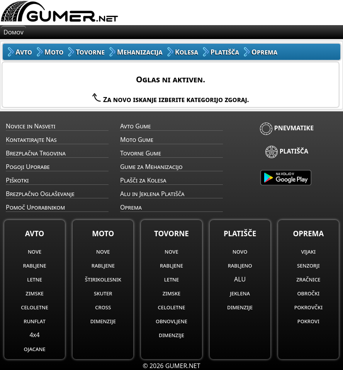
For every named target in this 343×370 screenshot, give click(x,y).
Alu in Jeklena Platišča (152, 193)
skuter (103, 293)
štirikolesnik (103, 279)
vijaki (308, 251)
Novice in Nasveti (30, 126)
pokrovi (308, 321)
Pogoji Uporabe (28, 166)
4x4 (34, 335)
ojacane (35, 348)
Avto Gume (135, 126)
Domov (13, 32)
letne (34, 279)
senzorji (308, 265)
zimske (34, 293)
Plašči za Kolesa (143, 180)
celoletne (34, 307)
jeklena (240, 293)
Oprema (131, 207)
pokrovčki (308, 307)
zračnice (308, 279)
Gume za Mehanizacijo (151, 166)
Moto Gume (136, 139)
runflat (35, 321)
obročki (308, 293)
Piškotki (17, 180)
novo (240, 251)
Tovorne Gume (140, 153)
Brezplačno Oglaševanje (40, 193)
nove (34, 251)
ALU (240, 279)
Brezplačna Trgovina (36, 153)
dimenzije (103, 321)
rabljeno (240, 265)
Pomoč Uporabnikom (35, 207)
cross (103, 307)
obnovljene (171, 321)
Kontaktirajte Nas (31, 139)
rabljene (34, 265)
